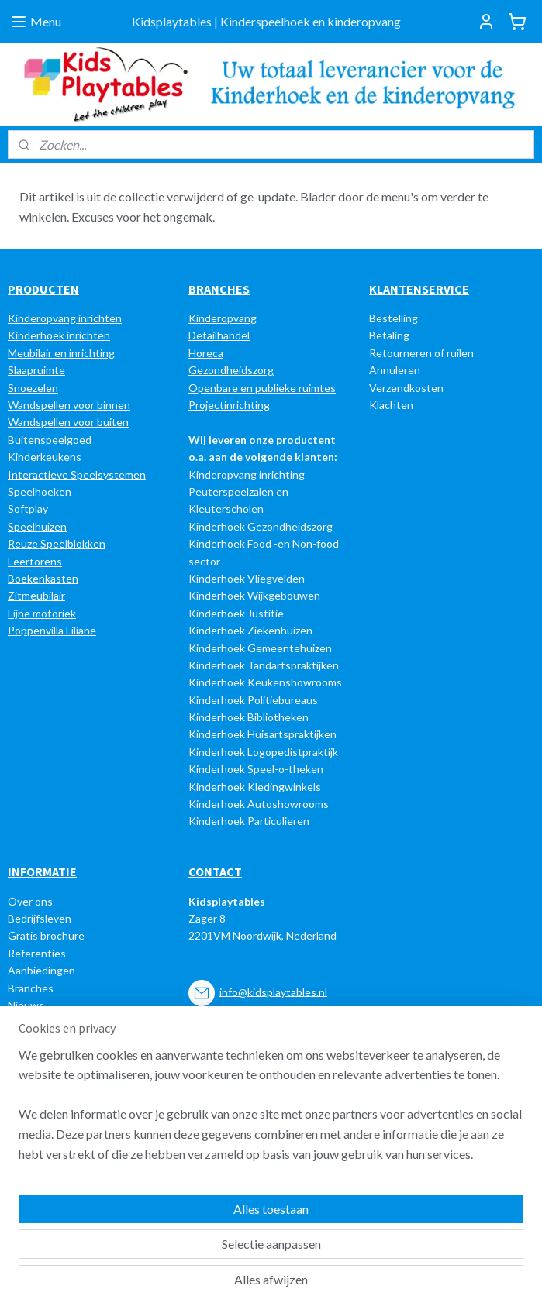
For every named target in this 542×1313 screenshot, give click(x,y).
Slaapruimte (36, 369)
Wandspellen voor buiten (68, 421)
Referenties (37, 953)
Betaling (389, 335)
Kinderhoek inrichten (59, 335)
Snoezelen (33, 387)
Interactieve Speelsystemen (77, 474)
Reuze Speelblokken (56, 543)
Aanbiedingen (41, 970)
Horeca (205, 352)
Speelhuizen (37, 526)
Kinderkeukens (44, 456)
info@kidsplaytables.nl (273, 991)
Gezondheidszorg (231, 369)
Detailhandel (219, 335)
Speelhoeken (39, 491)
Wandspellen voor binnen (69, 404)
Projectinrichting (229, 404)
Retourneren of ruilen (421, 352)
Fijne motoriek (42, 613)
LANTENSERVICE (423, 289)
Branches (31, 988)
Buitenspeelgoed (49, 439)
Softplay (28, 508)
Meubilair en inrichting (61, 352)
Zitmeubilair (36, 595)
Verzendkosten (406, 387)
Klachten (391, 404)
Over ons (30, 901)
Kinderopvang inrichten (65, 318)
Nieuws (26, 1005)
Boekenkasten (43, 578)
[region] (169, 1204)
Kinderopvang (222, 318)
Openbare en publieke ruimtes (262, 387)
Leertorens (35, 561)
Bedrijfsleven (39, 918)
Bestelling (393, 318)
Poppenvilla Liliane (52, 630)
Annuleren (394, 369)
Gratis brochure (46, 935)
